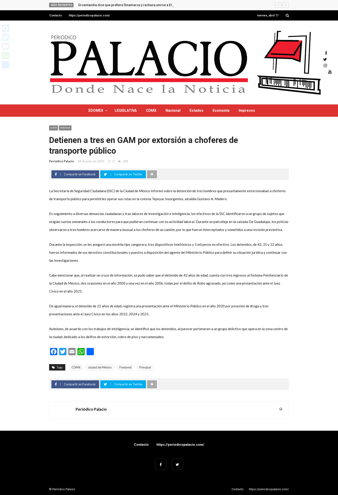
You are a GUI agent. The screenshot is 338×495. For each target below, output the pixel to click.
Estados (196, 110)
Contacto (55, 15)
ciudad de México (100, 367)
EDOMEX (95, 110)
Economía (221, 110)
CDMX (151, 110)
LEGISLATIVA (126, 110)
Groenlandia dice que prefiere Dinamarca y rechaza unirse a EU (125, 5)
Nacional (173, 110)
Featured (125, 367)
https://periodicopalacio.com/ (89, 15)
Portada (65, 127)
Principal (145, 367)
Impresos (247, 110)
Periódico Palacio (61, 161)
